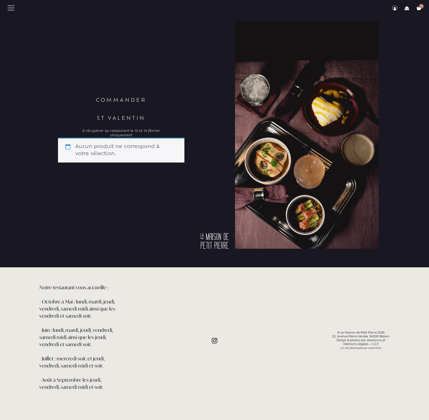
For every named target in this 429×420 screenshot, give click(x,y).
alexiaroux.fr (376, 340)
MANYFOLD (375, 348)
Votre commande (418, 7)
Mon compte (394, 7)
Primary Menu (11, 7)
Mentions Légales (355, 344)
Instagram (214, 340)
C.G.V (375, 344)
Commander (406, 7)
